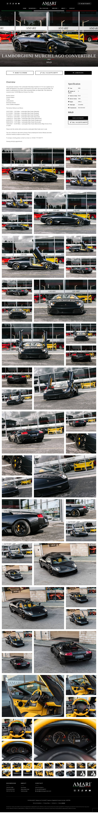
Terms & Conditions (37, 804)
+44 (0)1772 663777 (84, 4)
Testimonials (24, 792)
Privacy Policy (46, 804)
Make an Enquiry (78, 119)
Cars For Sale (9, 789)
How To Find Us (39, 789)
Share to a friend (20, 74)
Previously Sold (10, 791)
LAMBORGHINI (78, 74)
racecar (63, 804)
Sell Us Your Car (10, 792)
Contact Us (54, 804)
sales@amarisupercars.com (43, 792)
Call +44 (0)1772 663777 (49, 74)
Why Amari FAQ (25, 791)
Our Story (23, 789)
